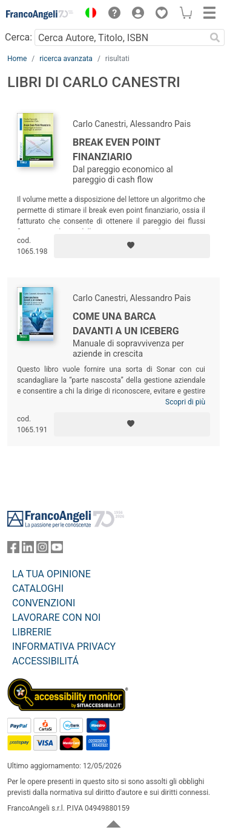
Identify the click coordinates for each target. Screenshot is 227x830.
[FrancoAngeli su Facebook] (13, 550)
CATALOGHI (38, 588)
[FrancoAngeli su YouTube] (57, 550)
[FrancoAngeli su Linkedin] (28, 550)
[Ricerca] (215, 37)
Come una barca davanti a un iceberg (126, 324)
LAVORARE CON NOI (56, 617)
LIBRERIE (31, 632)
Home (17, 58)
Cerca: (18, 37)
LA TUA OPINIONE (51, 574)
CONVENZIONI (43, 603)
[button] (87, 14)
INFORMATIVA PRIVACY (64, 646)
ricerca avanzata (66, 58)
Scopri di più (185, 402)
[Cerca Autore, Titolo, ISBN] (120, 37)
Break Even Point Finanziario (116, 150)
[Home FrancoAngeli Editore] (40, 14)
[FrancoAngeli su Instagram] (42, 550)
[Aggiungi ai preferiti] (132, 246)
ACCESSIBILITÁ (45, 661)
